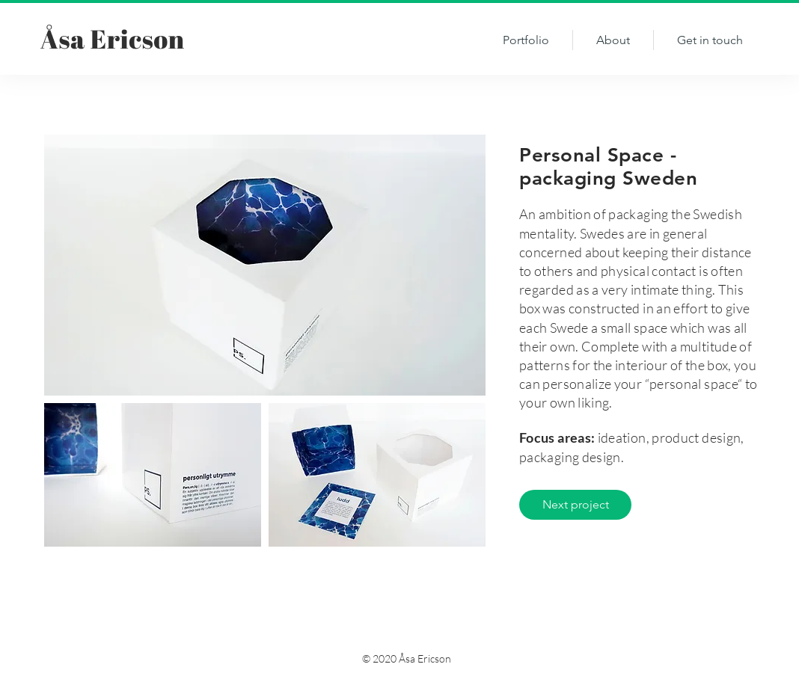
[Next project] (575, 505)
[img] (265, 265)
